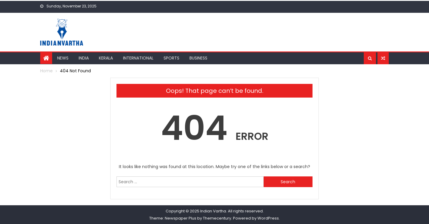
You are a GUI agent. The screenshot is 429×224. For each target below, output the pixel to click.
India (84, 58)
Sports (171, 58)
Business (198, 58)
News (63, 58)
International (138, 58)
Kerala (106, 58)
